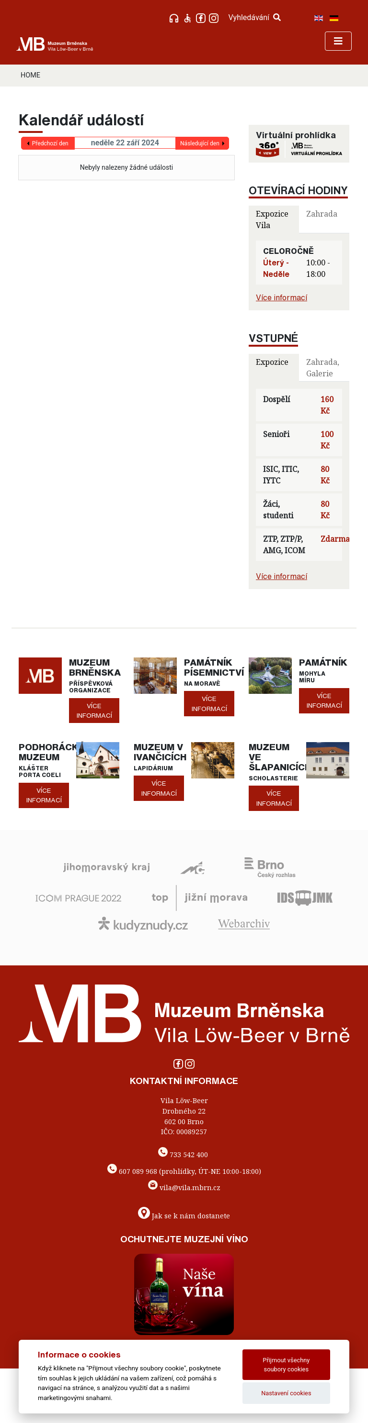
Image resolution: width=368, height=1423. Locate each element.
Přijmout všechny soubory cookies (286, 1365)
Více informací (281, 297)
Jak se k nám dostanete (191, 1215)
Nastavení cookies (286, 1393)
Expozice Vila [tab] (272, 219)
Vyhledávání (254, 17)
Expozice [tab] (272, 362)
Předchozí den (50, 143)
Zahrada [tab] (321, 213)
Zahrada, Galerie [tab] (322, 368)
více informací (94, 710)
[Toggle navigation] (338, 41)
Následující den (199, 143)
